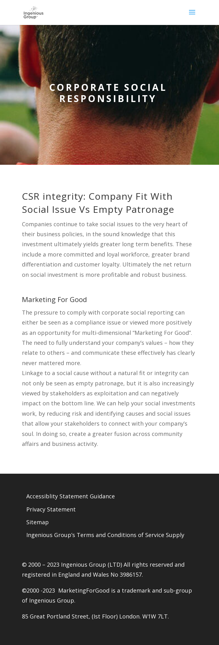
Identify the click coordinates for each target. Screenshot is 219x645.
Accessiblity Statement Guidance (70, 496)
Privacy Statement (51, 509)
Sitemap (37, 522)
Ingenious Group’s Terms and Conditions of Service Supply (105, 535)
